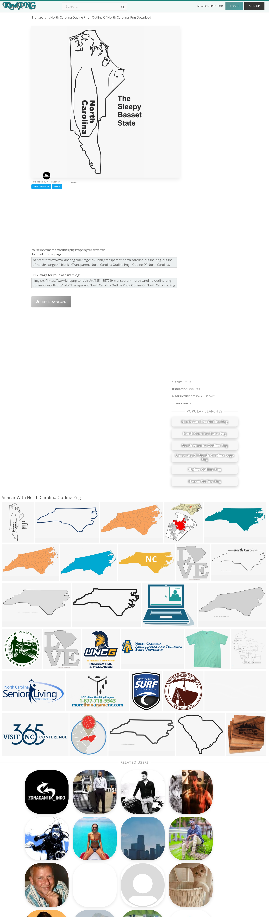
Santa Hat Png (83, 850)
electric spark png (44, 850)
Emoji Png (162, 861)
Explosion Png (124, 872)
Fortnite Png (123, 877)
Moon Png (121, 861)
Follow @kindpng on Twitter (216, 883)
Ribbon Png (81, 861)
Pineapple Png (165, 856)
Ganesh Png (163, 872)
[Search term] (94, 6)
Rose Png (79, 856)
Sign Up (254, 6)
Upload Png (204, 867)
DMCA (56, 186)
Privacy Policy (205, 861)
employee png (41, 877)
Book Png (162, 867)
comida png (39, 861)
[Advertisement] (105, 217)
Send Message (41, 186)
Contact (201, 845)
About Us (203, 839)
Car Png (160, 845)
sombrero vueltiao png (48, 845)
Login (234, 6)
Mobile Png (81, 872)
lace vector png (42, 883)
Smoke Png (122, 856)
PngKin (78, 867)
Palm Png (120, 839)
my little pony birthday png (51, 856)
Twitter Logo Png (85, 845)
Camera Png (122, 845)
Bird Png (161, 850)
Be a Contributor (210, 6)
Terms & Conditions (210, 850)
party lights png (43, 839)
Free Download (51, 302)
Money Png (163, 839)
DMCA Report (206, 856)
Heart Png (80, 877)
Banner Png (163, 877)
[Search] (123, 7)
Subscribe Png (83, 839)
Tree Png (120, 850)
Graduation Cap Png (128, 867)
